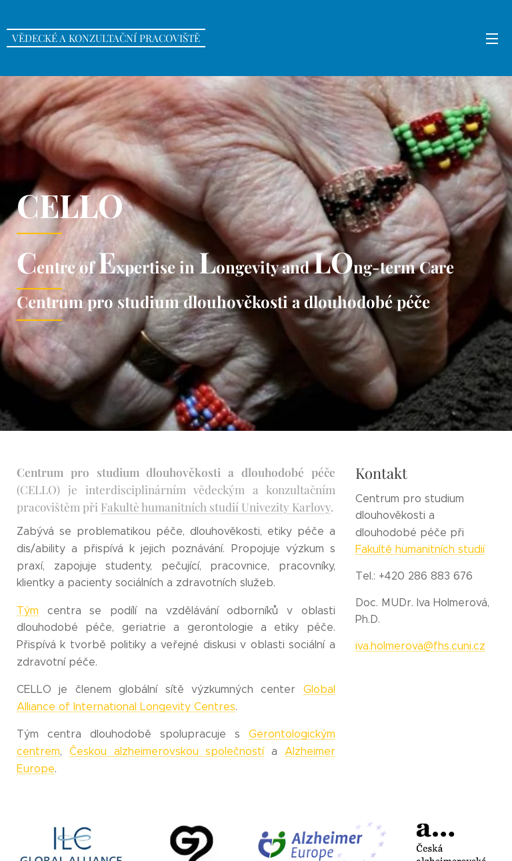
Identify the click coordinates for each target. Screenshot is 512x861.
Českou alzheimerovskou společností (167, 750)
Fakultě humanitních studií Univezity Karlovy (216, 506)
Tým (28, 610)
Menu (492, 38)
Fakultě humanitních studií (420, 549)
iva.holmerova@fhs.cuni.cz (420, 645)
